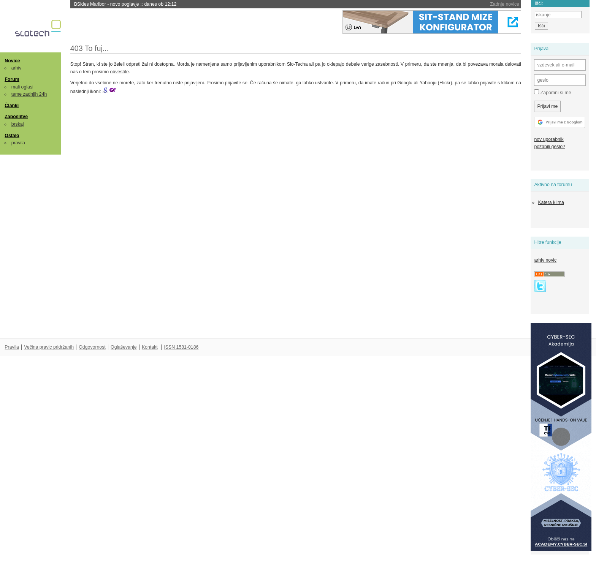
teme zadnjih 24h (29, 94)
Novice (12, 60)
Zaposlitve (16, 116)
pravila (18, 142)
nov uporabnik (548, 139)
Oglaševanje (123, 347)
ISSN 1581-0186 (181, 347)
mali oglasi (22, 87)
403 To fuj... (89, 48)
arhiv (16, 68)
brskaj (17, 124)
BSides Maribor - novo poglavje (125, 4)
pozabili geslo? (549, 146)
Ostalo (12, 135)
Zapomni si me (552, 92)
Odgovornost (92, 347)
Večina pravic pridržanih (49, 347)
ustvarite (324, 82)
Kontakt (150, 347)
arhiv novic (545, 260)
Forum (12, 79)
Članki (12, 105)
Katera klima (551, 202)
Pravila (12, 347)
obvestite (119, 71)
